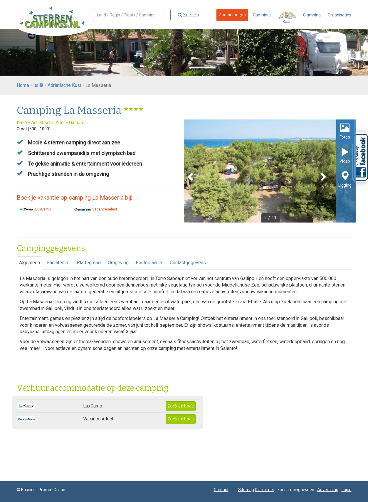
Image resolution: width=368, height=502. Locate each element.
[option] (270, 171)
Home (23, 85)
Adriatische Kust (64, 85)
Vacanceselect (95, 209)
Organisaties (339, 15)
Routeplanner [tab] (149, 262)
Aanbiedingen (232, 14)
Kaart (287, 18)
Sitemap (246, 489)
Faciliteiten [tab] (58, 262)
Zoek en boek (180, 406)
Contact (221, 489)
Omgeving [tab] (118, 262)
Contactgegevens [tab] (188, 262)
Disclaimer (264, 489)
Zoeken (188, 15)
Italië (38, 85)
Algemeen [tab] (29, 262)
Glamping (312, 15)
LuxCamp (34, 209)
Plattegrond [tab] (89, 262)
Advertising (327, 489)
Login (347, 489)
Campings (262, 15)
